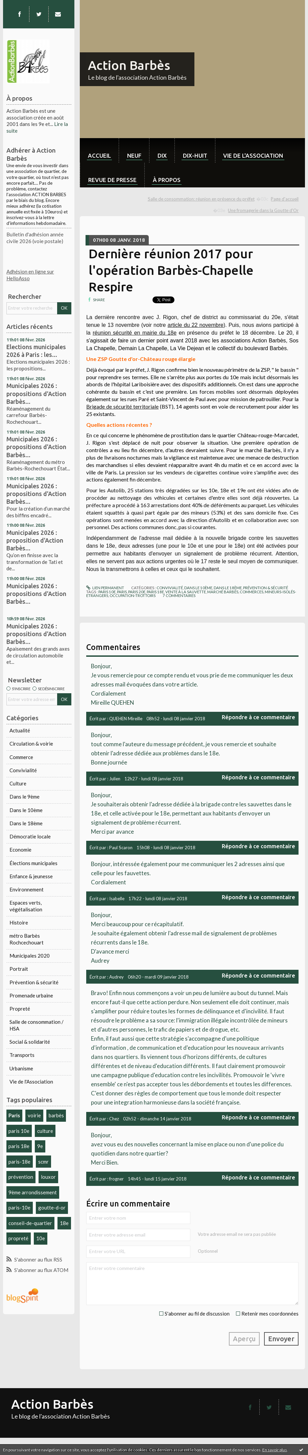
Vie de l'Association (31, 1082)
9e (40, 1146)
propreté (18, 1238)
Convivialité (23, 770)
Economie (20, 850)
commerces (251, 592)
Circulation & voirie (31, 744)
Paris (14, 1115)
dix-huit (195, 155)
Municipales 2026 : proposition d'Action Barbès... (34, 540)
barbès (56, 1115)
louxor (48, 1177)
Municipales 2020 (29, 956)
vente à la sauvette (185, 592)
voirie (34, 1115)
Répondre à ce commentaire (258, 717)
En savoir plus (274, 1449)
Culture (17, 783)
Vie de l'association (253, 155)
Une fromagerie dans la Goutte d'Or (263, 210)
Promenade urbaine (31, 995)
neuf (134, 155)
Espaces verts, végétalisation (25, 906)
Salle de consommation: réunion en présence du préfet (201, 199)
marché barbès (222, 592)
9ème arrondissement (32, 1192)
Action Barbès (129, 65)
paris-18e (19, 1162)
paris (122, 592)
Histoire (18, 922)
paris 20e (136, 592)
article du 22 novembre (195, 325)
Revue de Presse (112, 180)
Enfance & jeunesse (31, 876)
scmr (43, 1162)
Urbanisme (21, 1068)
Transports (21, 1055)
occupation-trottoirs (133, 595)
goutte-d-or (52, 1207)
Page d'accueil (285, 199)
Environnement (26, 889)
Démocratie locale (30, 836)
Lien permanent (105, 588)
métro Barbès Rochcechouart (26, 939)
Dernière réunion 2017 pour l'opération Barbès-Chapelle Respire (171, 270)
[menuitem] (99, 150)
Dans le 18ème (26, 823)
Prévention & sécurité (33, 982)
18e (64, 1223)
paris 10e (18, 1131)
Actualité (19, 730)
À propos (167, 180)
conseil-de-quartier (30, 1223)
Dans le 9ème (24, 797)
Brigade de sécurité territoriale (122, 406)
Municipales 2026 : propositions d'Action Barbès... (36, 393)
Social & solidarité (29, 1042)
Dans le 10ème (26, 810)
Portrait (18, 969)
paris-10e (19, 1207)
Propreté (19, 1009)
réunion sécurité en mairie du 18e (134, 333)
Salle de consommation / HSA (36, 1025)
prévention (20, 1177)
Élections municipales (33, 863)
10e (40, 1238)
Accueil (99, 155)
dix (162, 155)
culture (45, 1131)
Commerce (21, 757)
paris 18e (18, 1146)
